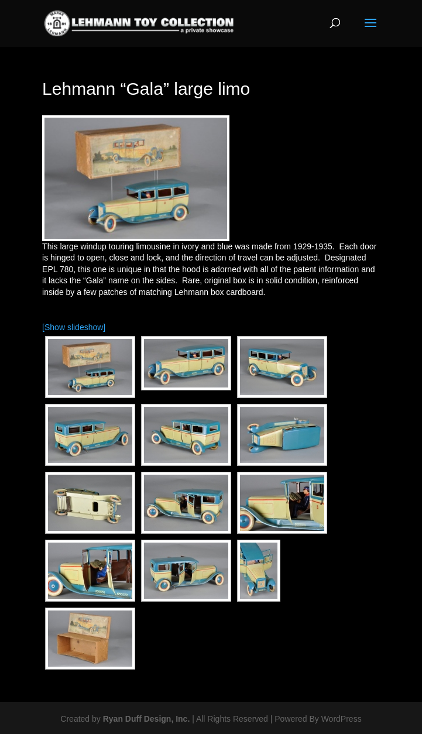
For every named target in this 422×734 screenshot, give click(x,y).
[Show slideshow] (73, 327)
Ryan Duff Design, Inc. (146, 718)
